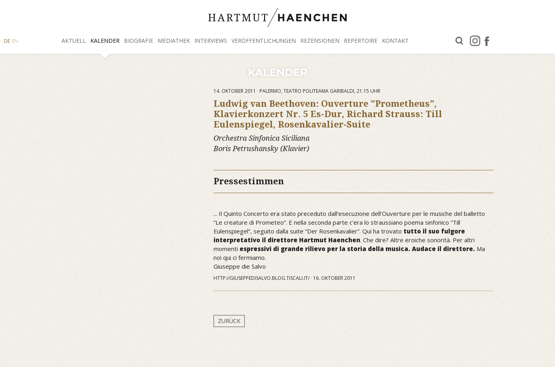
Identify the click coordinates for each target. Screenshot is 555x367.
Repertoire (360, 40)
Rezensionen (319, 40)
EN (15, 41)
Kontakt (395, 40)
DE (7, 41)
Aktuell (74, 40)
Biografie (138, 40)
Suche (459, 41)
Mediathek (174, 40)
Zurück (229, 321)
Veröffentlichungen (264, 40)
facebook (487, 40)
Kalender (105, 40)
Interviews (210, 40)
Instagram (475, 40)
